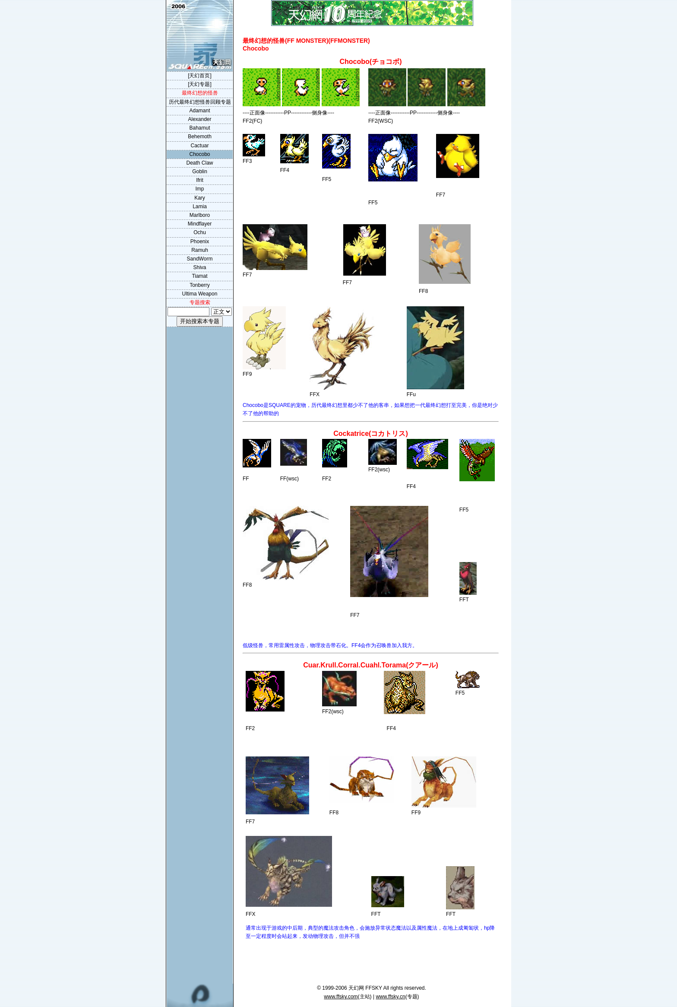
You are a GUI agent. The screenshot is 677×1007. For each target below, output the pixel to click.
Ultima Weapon (200, 294)
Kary (199, 198)
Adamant (199, 111)
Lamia (200, 206)
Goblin (199, 171)
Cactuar (199, 146)
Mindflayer (200, 224)
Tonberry (200, 285)
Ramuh (199, 250)
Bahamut (199, 128)
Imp (199, 189)
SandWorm (200, 259)
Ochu (199, 232)
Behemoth (200, 136)
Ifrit (199, 180)
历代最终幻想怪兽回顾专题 (200, 102)
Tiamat (199, 276)
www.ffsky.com (340, 997)
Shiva (199, 267)
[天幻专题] (200, 84)
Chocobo (199, 154)
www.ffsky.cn (390, 997)
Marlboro (200, 215)
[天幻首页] (200, 76)
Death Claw (199, 163)
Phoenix (199, 241)
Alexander (199, 119)
